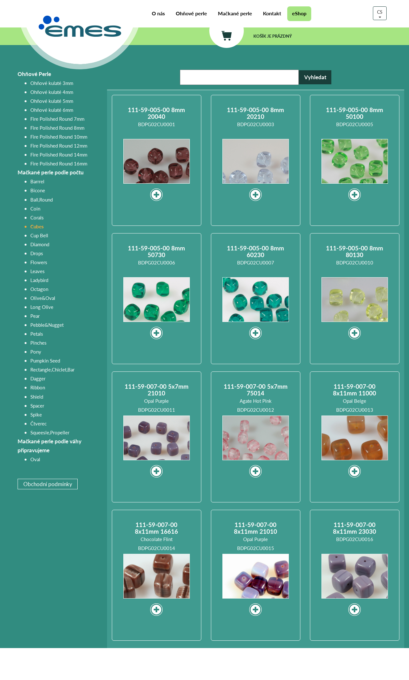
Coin (35, 208)
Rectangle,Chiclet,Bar (52, 369)
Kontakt (272, 13)
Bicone (37, 190)
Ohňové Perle (34, 74)
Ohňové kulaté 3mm (51, 83)
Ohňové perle (191, 13)
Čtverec (38, 423)
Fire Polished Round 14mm (58, 154)
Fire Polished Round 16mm (58, 163)
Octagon (39, 289)
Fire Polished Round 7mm (57, 118)
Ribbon (37, 387)
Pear (35, 315)
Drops (36, 253)
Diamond (39, 244)
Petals (36, 333)
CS (379, 13)
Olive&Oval (42, 297)
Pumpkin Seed (45, 360)
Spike (36, 414)
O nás (158, 13)
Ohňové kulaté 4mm (51, 91)
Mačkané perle (235, 13)
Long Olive (41, 306)
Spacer (37, 405)
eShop (299, 13)
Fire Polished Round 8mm (57, 127)
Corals (37, 217)
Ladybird (39, 280)
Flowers (38, 262)
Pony (35, 351)
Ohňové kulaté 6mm (51, 109)
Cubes (37, 226)
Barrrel (37, 181)
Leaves (37, 271)
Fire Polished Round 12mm (58, 145)
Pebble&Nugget (47, 324)
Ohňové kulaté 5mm (51, 100)
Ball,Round (41, 199)
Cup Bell (39, 235)
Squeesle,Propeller (49, 432)
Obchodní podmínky (47, 484)
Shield (36, 396)
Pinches (38, 342)
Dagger (37, 378)
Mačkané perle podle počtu (51, 172)
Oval (35, 459)
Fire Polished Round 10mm (58, 136)
